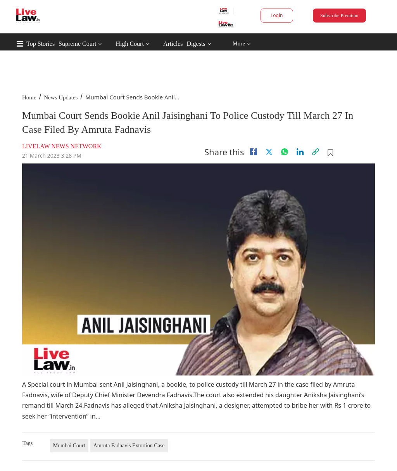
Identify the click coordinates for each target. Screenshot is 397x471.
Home (29, 97)
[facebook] (253, 151)
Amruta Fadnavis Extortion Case (129, 445)
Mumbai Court (69, 445)
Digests (196, 43)
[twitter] (269, 151)
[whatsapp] (284, 151)
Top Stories (40, 43)
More (242, 44)
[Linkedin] (300, 151)
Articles (173, 43)
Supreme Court (77, 43)
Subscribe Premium (339, 15)
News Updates (61, 97)
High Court (129, 43)
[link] (315, 151)
